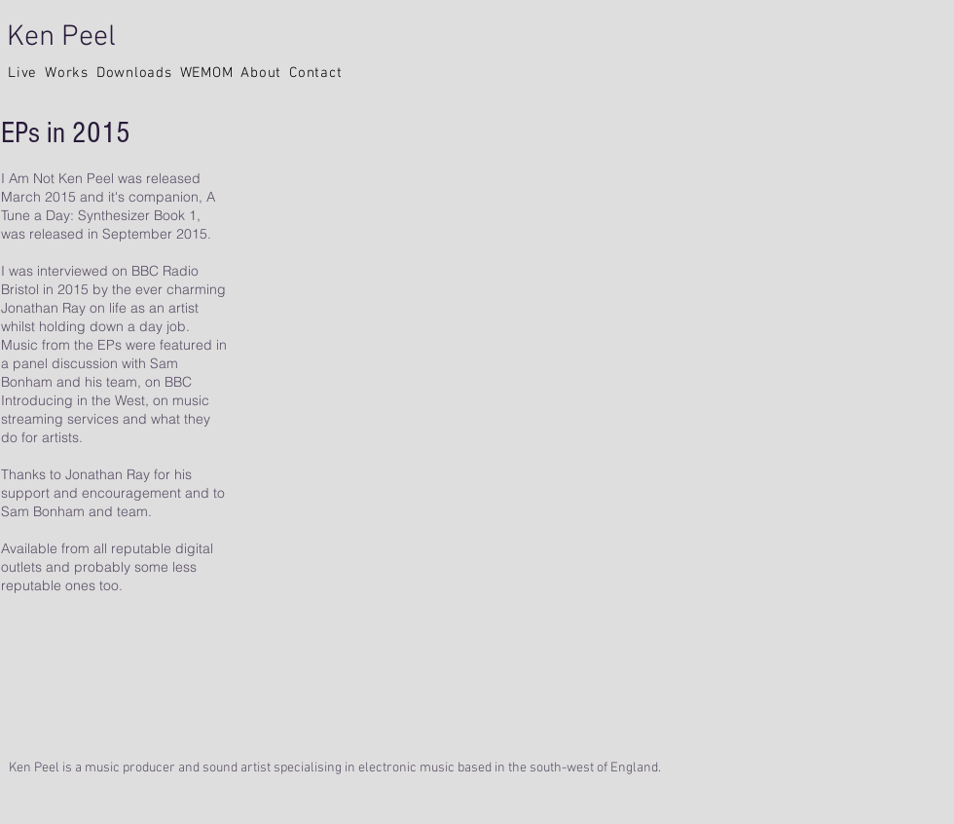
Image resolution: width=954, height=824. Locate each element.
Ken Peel (61, 37)
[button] (22, 73)
